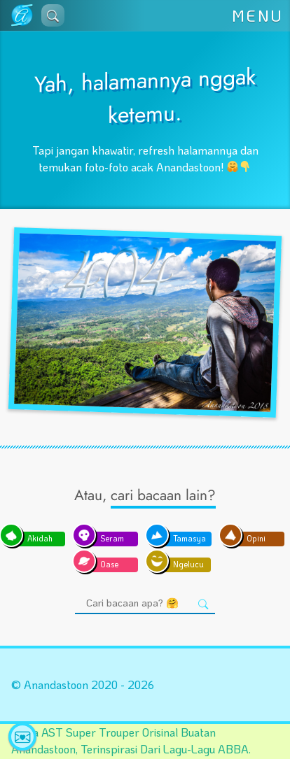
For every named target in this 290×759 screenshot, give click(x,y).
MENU (258, 16)
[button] (52, 15)
